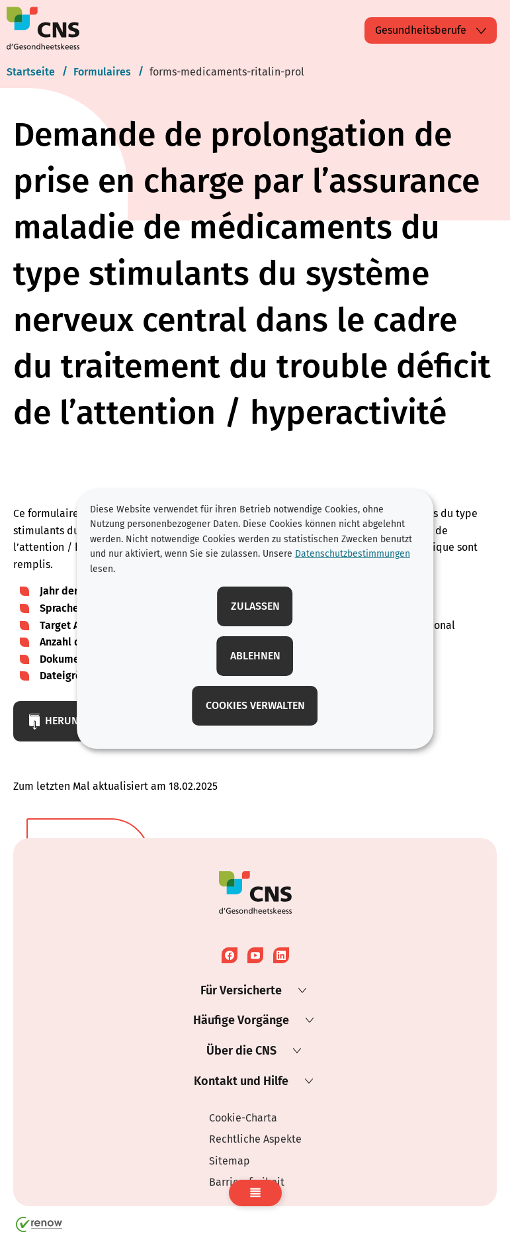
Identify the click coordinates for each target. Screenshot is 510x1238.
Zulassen (255, 606)
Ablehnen (255, 655)
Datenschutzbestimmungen (352, 553)
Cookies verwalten (255, 705)
